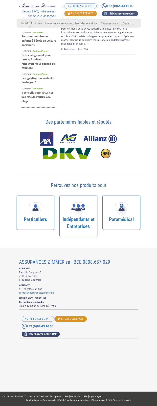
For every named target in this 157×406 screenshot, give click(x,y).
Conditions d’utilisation (12, 396)
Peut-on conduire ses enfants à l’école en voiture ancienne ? (39, 40)
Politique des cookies (59, 396)
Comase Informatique (80, 400)
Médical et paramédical (86, 23)
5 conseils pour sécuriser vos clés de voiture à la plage (37, 97)
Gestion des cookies (79, 396)
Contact (127, 23)
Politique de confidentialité (36, 396)
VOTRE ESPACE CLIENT (80, 5)
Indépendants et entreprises (58, 23)
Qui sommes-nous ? (110, 23)
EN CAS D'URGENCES (80, 13)
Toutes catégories (40, 51)
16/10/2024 (26, 51)
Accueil (24, 23)
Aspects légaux (95, 396)
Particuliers (36, 23)
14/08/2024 (26, 88)
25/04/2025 (26, 32)
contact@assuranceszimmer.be (36, 292)
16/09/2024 (26, 74)
